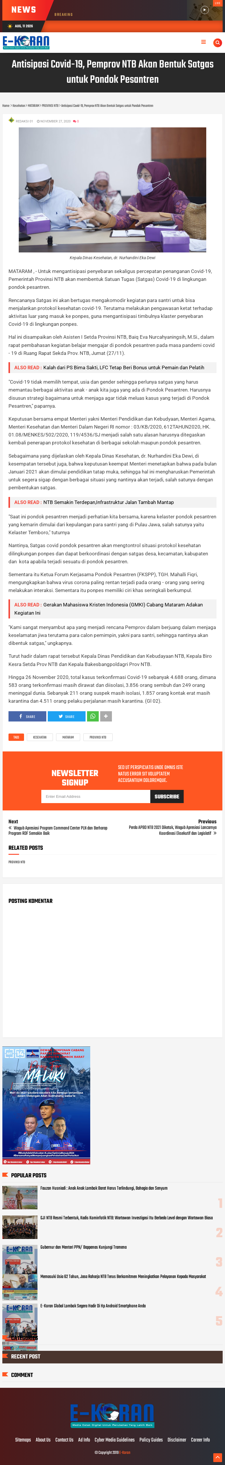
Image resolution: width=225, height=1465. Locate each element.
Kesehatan (40, 738)
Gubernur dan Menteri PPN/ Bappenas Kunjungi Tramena (83, 1247)
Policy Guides (151, 1440)
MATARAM (68, 738)
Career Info (200, 1440)
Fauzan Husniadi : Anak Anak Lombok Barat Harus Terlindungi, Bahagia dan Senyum (104, 1188)
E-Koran (124, 1452)
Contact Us (64, 1440)
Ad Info (84, 1440)
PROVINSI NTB (98, 738)
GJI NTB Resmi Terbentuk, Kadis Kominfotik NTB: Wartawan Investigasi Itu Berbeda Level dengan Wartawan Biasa (126, 1218)
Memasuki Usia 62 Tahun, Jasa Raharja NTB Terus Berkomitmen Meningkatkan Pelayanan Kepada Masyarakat (123, 1277)
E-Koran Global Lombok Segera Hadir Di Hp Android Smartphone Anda (93, 1306)
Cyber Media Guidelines (115, 1440)
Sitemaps (23, 1440)
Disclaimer (177, 1440)
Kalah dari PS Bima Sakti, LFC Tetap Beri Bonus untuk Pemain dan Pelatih (123, 367)
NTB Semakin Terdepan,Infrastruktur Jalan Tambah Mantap (108, 502)
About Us (43, 1440)
